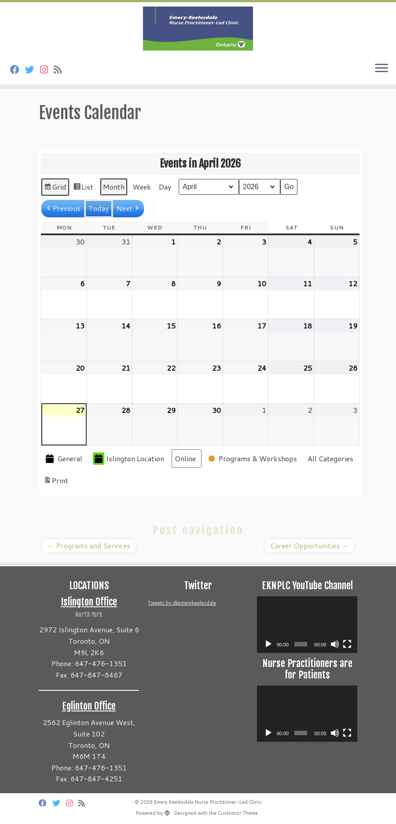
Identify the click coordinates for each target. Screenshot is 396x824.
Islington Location (128, 458)
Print (56, 481)
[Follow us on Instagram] (47, 69)
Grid (55, 188)
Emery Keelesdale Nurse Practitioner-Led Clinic (208, 802)
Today (98, 208)
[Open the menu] (381, 68)
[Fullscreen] (347, 644)
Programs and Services (89, 545)
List (83, 188)
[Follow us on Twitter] (32, 69)
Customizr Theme (238, 813)
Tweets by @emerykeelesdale (182, 602)
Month (114, 187)
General (63, 458)
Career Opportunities (309, 545)
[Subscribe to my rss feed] (60, 69)
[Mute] (334, 644)
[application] (307, 624)
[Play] (268, 644)
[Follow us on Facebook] (17, 69)
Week (141, 187)
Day (165, 187)
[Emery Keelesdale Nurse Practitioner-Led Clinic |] (198, 29)
